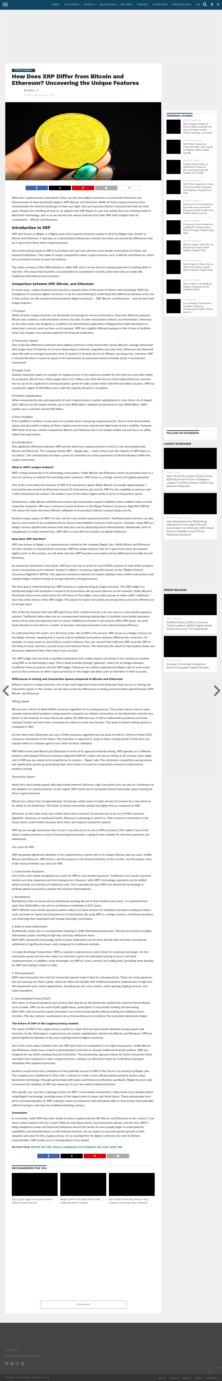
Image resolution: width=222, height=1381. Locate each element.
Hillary (31, 90)
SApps (113, 1147)
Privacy (187, 1378)
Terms (198, 1378)
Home (55, 4)
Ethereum (89, 1147)
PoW (105, 1147)
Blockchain (108, 4)
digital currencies (65, 1147)
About (162, 1378)
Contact (174, 1378)
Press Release (181, 4)
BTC (43, 1147)
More (199, 4)
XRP (120, 1147)
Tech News (71, 4)
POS (99, 1147)
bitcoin (36, 1147)
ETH (80, 1147)
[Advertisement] (111, 36)
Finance (142, 4)
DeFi (49, 1147)
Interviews (160, 4)
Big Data (126, 4)
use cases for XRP (51, 863)
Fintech (89, 4)
